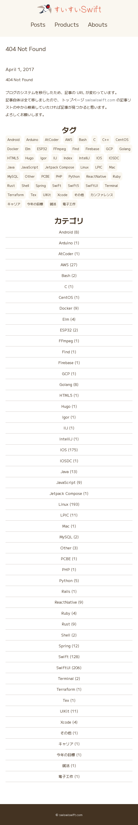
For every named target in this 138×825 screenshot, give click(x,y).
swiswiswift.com (100, 100)
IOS (99, 158)
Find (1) (69, 351)
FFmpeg (59, 148)
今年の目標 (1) (69, 754)
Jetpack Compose (59, 167)
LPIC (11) (69, 515)
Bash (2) (69, 275)
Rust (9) (69, 624)
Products (67, 24)
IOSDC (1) (69, 460)
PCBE (45, 176)
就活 (53, 204)
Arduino (32, 139)
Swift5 (73, 185)
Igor (43, 158)
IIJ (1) (69, 428)
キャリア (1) (69, 743)
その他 (79, 194)
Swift (56, 185)
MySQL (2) (69, 537)
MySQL (12, 176)
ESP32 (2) (69, 330)
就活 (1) (69, 765)
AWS (68, 139)
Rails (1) (69, 591)
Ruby (116, 176)
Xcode (62, 194)
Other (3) (69, 548)
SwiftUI (92, 185)
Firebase (92, 148)
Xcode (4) (69, 722)
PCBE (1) (69, 558)
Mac (112, 167)
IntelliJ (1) (69, 439)
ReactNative (96, 176)
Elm (27, 148)
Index (68, 158)
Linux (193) (69, 504)
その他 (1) (69, 733)
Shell (25, 185)
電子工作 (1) (69, 776)
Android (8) (69, 232)
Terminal (111, 185)
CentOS (122, 139)
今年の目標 (35, 204)
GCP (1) (69, 373)
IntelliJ (84, 158)
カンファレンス (102, 194)
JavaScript (29, 167)
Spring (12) (69, 645)
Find (76, 148)
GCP (109, 148)
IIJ (55, 158)
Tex (33, 194)
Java (11, 167)
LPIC (98, 167)
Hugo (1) (69, 406)
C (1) (69, 286)
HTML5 (13, 158)
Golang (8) (69, 384)
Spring (41, 185)
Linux (85, 167)
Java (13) (69, 471)
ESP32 (42, 148)
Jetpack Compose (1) (69, 493)
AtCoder (52, 139)
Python (74, 176)
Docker (13, 148)
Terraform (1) (69, 689)
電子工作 (69, 204)
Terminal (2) (69, 678)
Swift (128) (69, 656)
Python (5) (69, 580)
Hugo (29, 158)
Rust (11, 185)
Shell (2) (69, 635)
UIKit (47, 194)
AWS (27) (69, 264)
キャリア (13, 204)
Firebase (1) (69, 362)
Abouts (97, 24)
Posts (38, 24)
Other (30, 176)
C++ (105, 139)
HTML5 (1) (69, 395)
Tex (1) (69, 700)
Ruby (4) (69, 613)
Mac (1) (69, 526)
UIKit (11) (69, 711)
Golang (124, 148)
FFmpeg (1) (69, 340)
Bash (83, 139)
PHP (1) (69, 569)
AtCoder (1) (69, 253)
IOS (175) (69, 449)
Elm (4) (69, 319)
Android (13, 139)
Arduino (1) (69, 243)
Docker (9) (69, 308)
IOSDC (114, 158)
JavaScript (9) (69, 482)
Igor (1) (69, 417)
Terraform (15, 194)
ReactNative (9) (69, 602)
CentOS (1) (69, 297)
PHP (59, 176)
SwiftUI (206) (69, 667)
